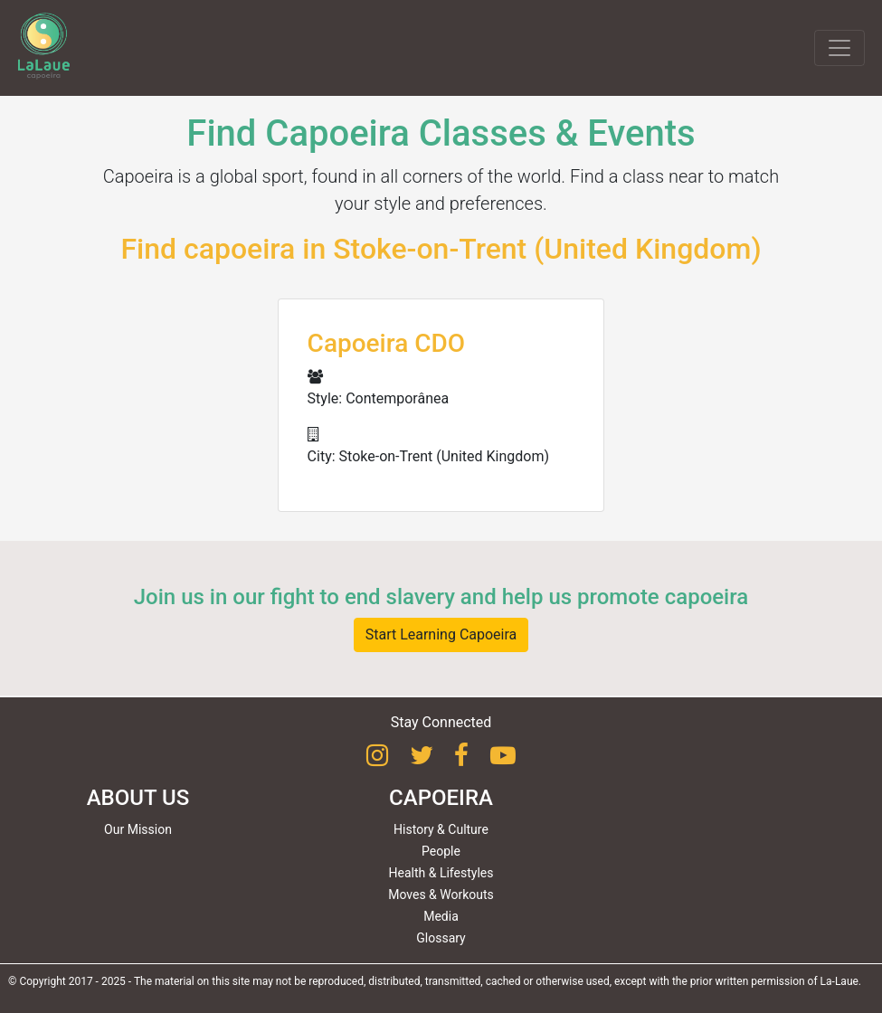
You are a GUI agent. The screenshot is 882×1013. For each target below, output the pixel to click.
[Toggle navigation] (839, 48)
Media (441, 916)
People (441, 851)
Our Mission (138, 829)
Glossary (440, 938)
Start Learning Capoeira (441, 634)
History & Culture (441, 829)
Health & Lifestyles (441, 873)
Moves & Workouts (441, 894)
